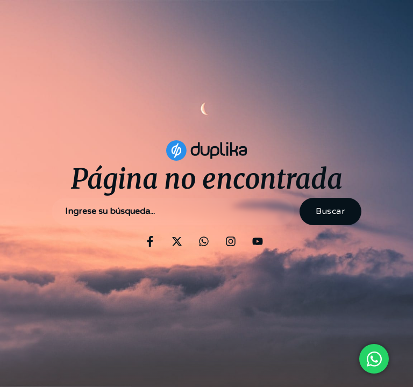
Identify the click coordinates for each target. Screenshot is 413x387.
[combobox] (173, 211)
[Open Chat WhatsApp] (374, 359)
